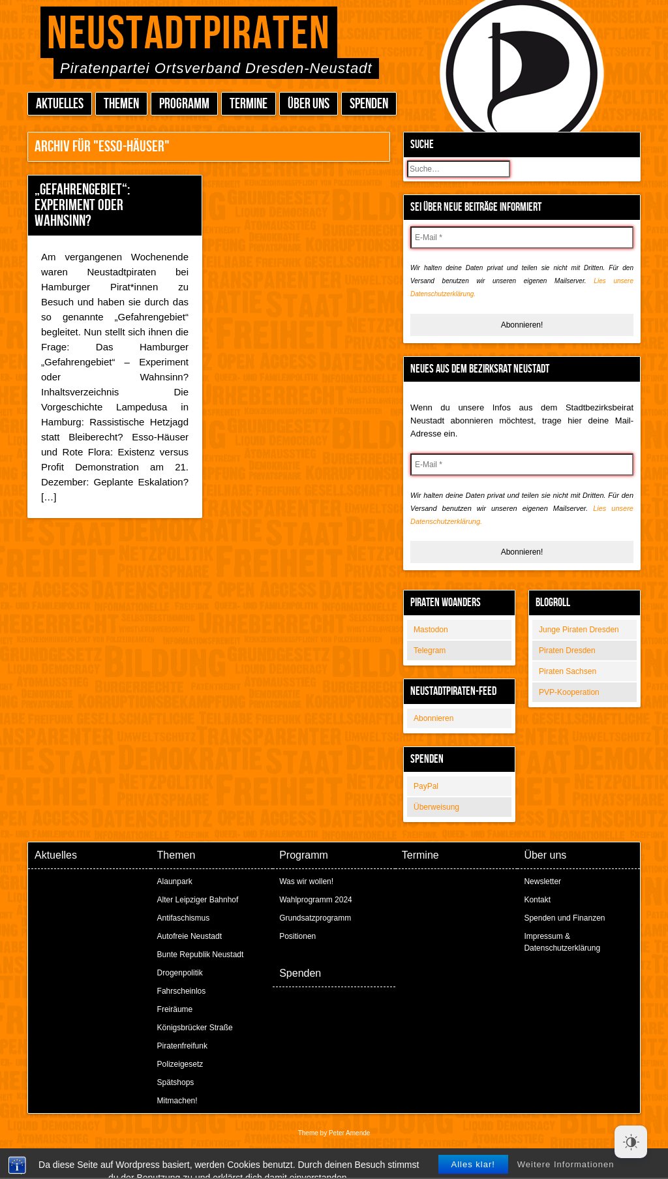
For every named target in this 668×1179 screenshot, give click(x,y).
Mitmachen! (177, 1100)
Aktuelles (60, 104)
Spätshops (175, 1082)
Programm (184, 104)
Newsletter (542, 881)
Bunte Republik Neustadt (200, 954)
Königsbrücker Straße (195, 1027)
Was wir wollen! (306, 881)
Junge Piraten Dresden (579, 629)
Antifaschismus (183, 918)
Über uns (308, 104)
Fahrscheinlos (181, 991)
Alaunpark (174, 881)
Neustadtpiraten (189, 34)
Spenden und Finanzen (564, 918)
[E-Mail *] (521, 237)
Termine (248, 104)
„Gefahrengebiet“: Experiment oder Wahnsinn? (82, 205)
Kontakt (537, 899)
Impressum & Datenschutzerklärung (562, 942)
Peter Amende (349, 1133)
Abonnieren (433, 718)
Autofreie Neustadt (189, 936)
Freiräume (175, 1009)
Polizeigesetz (180, 1064)
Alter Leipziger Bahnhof (198, 899)
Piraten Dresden (567, 650)
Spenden (369, 104)
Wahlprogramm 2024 (315, 899)
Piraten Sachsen (567, 671)
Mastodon (431, 629)
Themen (121, 104)
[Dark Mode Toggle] (630, 1141)
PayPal (426, 786)
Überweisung (436, 807)
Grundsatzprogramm (315, 918)
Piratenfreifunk (182, 1045)
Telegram (430, 650)
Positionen (297, 936)
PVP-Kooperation (569, 692)
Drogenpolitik (180, 972)
